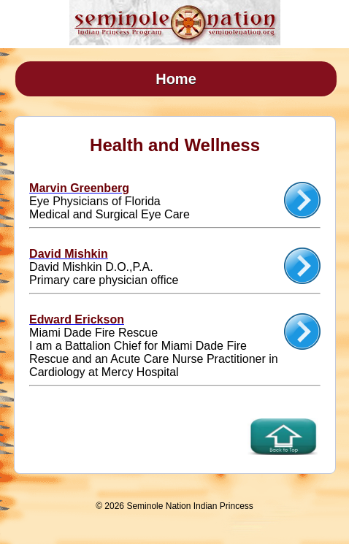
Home (176, 79)
